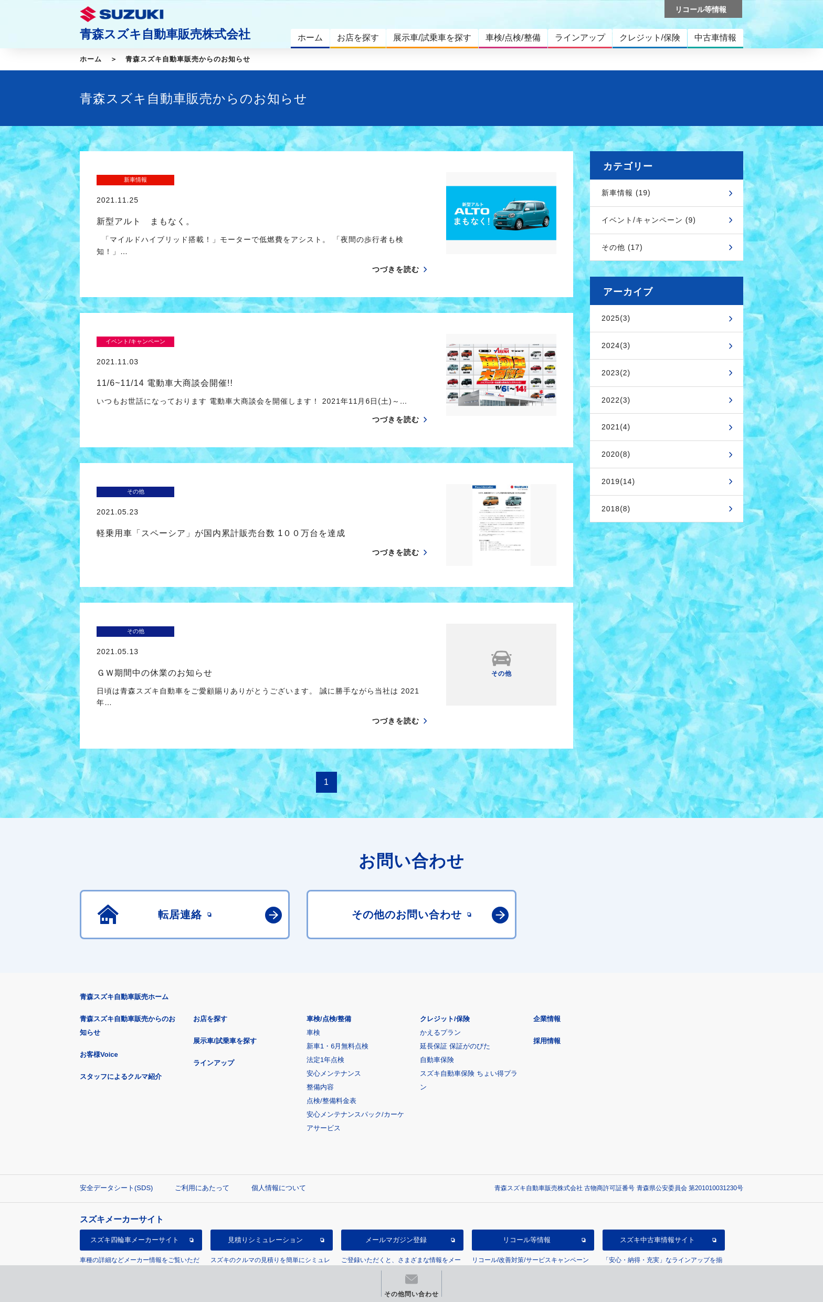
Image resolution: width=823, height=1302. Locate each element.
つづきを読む (395, 249)
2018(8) (616, 509)
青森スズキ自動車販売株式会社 (165, 34)
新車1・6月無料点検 (337, 995)
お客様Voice (99, 1003)
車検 (313, 981)
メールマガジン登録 (396, 1189)
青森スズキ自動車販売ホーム (124, 946)
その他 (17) (622, 247)
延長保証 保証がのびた (455, 995)
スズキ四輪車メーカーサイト (134, 1189)
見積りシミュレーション (265, 1189)
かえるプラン (440, 981)
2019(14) (618, 481)
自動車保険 (437, 1009)
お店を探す (210, 968)
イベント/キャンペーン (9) (649, 220)
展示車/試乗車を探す (225, 990)
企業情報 (547, 968)
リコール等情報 (527, 1189)
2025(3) (616, 318)
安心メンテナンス (334, 1022)
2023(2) (616, 373)
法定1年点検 (325, 1009)
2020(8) (616, 454)
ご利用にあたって (202, 1137)
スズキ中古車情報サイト (657, 1189)
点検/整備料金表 (331, 1050)
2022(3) (616, 400)
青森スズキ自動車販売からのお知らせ (187, 59)
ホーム (91, 59)
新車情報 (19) (626, 192)
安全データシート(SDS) (116, 1137)
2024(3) (616, 345)
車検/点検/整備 (329, 968)
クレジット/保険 (445, 968)
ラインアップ (213, 1012)
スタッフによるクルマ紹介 (121, 1026)
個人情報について (278, 1137)
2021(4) (616, 427)
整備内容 (320, 1036)
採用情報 (547, 990)
